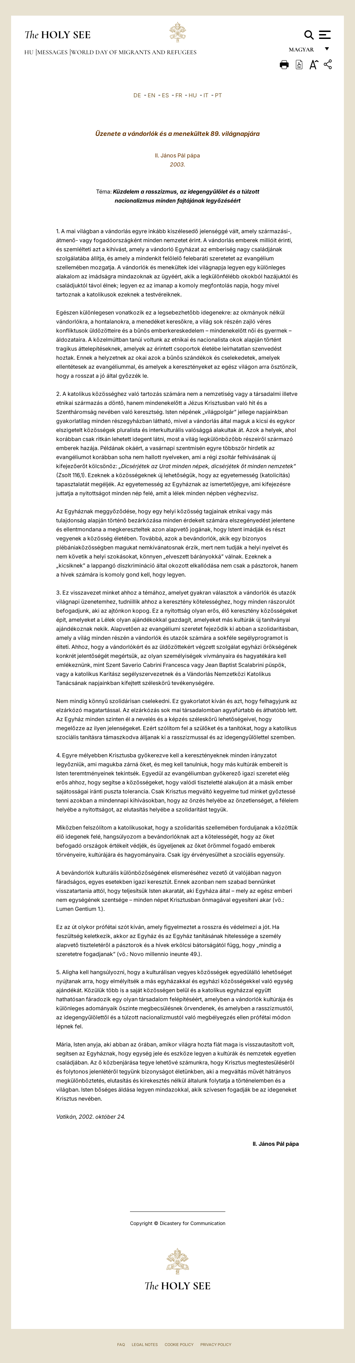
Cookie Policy (179, 1344)
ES (165, 95)
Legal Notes (145, 1344)
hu (29, 52)
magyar (304, 51)
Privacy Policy (215, 1344)
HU (193, 95)
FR (178, 95)
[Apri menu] (324, 35)
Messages (53, 52)
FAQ (121, 1344)
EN (151, 95)
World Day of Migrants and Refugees (134, 52)
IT (206, 95)
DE (137, 95)
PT (218, 95)
